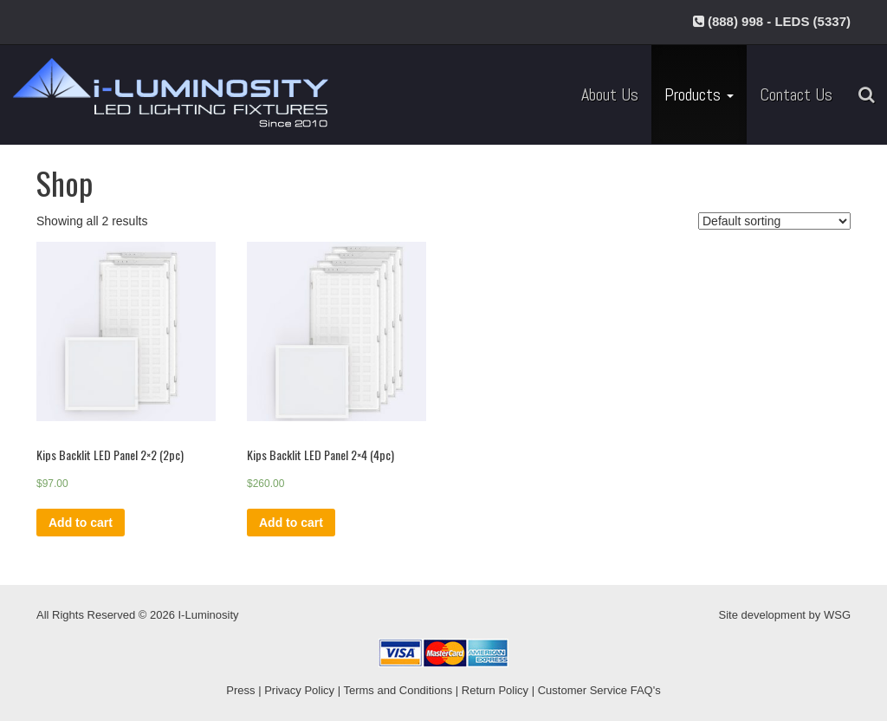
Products (699, 94)
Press (240, 690)
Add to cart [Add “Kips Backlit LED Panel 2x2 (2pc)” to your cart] (81, 522)
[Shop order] (774, 221)
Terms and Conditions (397, 690)
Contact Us (796, 94)
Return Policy (495, 690)
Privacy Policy (299, 690)
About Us (609, 94)
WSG (837, 614)
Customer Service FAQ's (599, 690)
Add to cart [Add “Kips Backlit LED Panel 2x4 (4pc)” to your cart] (291, 522)
